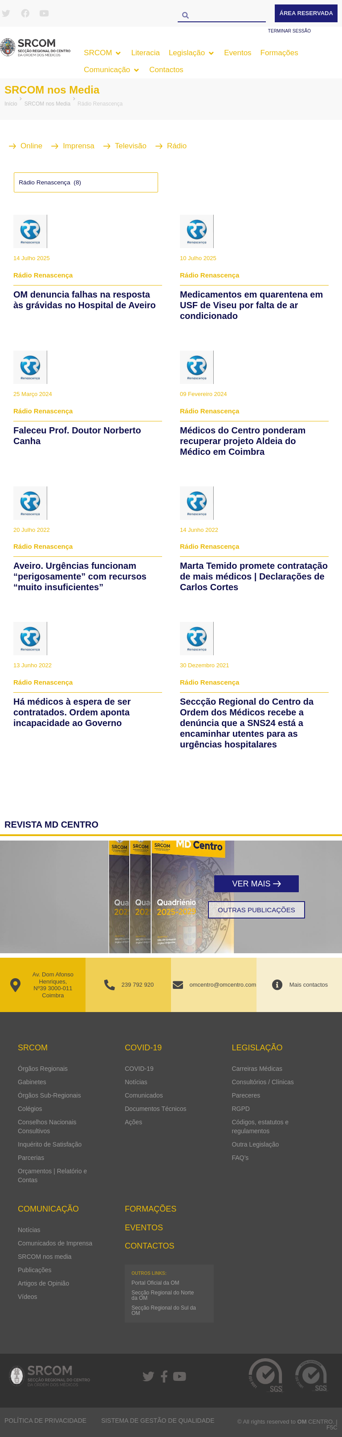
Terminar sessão (289, 31)
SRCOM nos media (45, 1256)
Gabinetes (32, 1082)
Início (10, 104)
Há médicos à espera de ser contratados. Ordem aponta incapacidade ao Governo (71, 712)
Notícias (136, 1082)
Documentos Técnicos (155, 1108)
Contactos (149, 1245)
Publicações (35, 1270)
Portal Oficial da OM (155, 1283)
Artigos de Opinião (43, 1283)
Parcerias (31, 1157)
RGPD (240, 1108)
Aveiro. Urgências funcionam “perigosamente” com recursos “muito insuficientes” (80, 576)
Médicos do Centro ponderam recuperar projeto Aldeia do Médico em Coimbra (242, 441)
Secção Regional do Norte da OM (162, 1295)
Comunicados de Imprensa (55, 1243)
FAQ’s (240, 1157)
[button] (102, 53)
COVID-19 (139, 1068)
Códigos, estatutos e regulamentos (260, 1127)
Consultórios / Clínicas (262, 1082)
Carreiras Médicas (257, 1068)
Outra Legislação (255, 1144)
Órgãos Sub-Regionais (49, 1095)
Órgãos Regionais (43, 1068)
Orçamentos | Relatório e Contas (52, 1176)
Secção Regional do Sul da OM (163, 1310)
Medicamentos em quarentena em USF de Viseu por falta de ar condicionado (251, 305)
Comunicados (144, 1095)
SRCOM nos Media (51, 90)
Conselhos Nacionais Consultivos (47, 1127)
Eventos (144, 1227)
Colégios (30, 1108)
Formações (150, 1208)
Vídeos (27, 1296)
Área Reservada (306, 13)
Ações (133, 1122)
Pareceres (246, 1095)
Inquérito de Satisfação (49, 1144)
